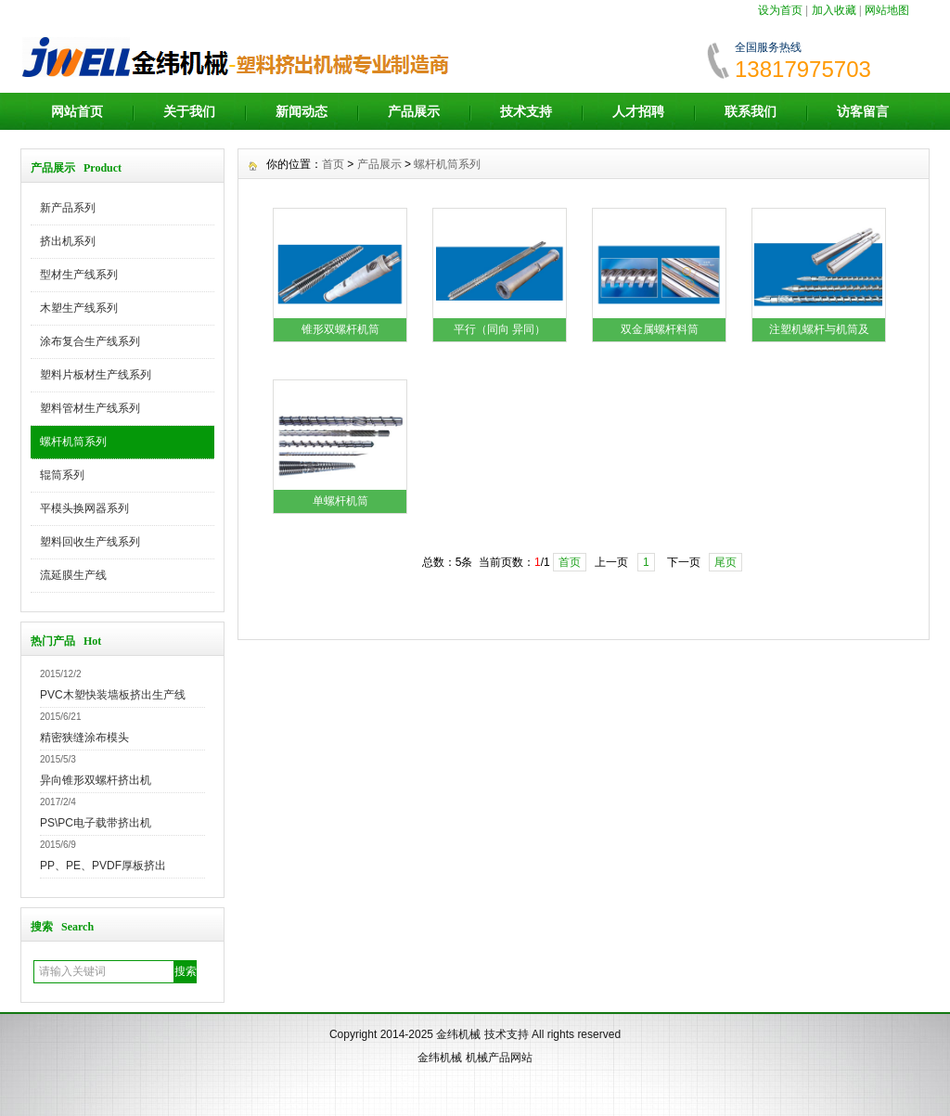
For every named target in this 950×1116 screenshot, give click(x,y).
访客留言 (863, 111)
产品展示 (414, 111)
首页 (333, 164)
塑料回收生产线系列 (90, 541)
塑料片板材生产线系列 (95, 374)
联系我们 (751, 111)
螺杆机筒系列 (73, 441)
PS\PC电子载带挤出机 (95, 822)
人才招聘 (638, 111)
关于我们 (189, 111)
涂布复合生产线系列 (90, 341)
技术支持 (526, 111)
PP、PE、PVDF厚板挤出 (103, 865)
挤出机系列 (68, 241)
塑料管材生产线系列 (90, 408)
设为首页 (780, 10)
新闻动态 (301, 111)
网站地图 (887, 10)
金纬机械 (458, 1034)
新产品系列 (68, 207)
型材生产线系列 (79, 274)
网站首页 (77, 111)
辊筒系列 (62, 474)
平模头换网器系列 (84, 508)
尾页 (725, 562)
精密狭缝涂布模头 (84, 737)
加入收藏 (834, 10)
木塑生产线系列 (79, 307)
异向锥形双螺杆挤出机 (95, 780)
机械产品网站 (499, 1057)
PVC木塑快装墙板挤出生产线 (113, 694)
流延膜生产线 (73, 575)
